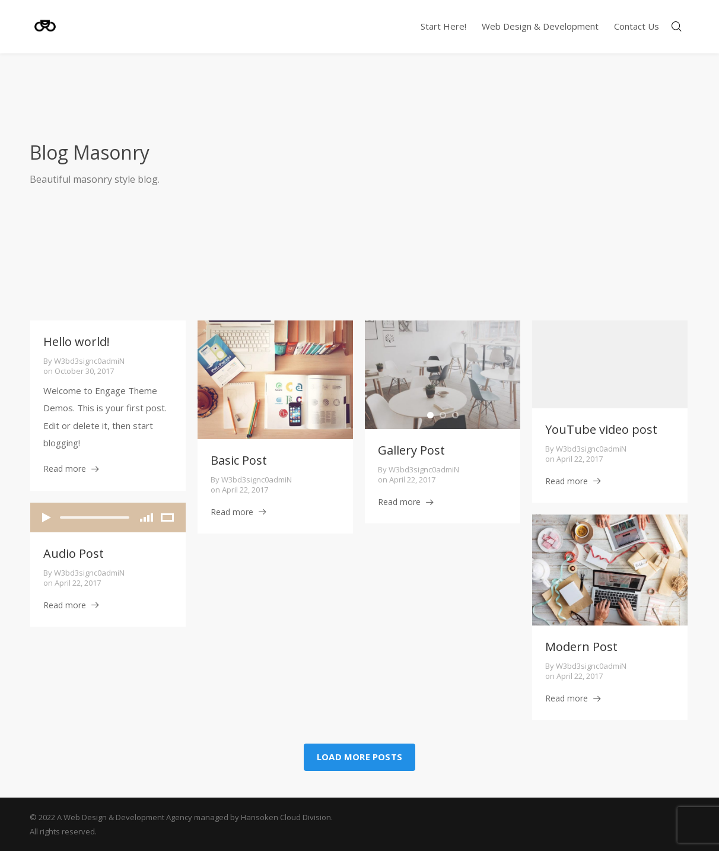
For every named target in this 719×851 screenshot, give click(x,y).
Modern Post (581, 647)
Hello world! (76, 342)
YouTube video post (601, 429)
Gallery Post (411, 450)
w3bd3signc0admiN (89, 360)
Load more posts (359, 757)
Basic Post (239, 460)
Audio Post (73, 553)
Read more (64, 468)
